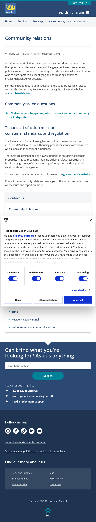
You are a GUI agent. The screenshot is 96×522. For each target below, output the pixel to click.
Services (23, 21)
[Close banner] (91, 220)
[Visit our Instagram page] (8, 432)
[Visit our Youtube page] (39, 432)
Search (66, 12)
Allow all (78, 299)
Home (8, 21)
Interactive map (20, 478)
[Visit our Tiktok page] (24, 432)
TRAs (15, 312)
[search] (48, 365)
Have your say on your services (67, 21)
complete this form (19, 93)
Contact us (55, 484)
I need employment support (27, 401)
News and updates (22, 472)
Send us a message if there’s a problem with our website (35, 451)
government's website (76, 174)
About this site (19, 484)
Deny (18, 299)
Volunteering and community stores (33, 327)
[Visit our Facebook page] (16, 432)
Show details (78, 290)
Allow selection (48, 299)
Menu (82, 12)
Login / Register (79, 2)
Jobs (52, 472)
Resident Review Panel (25, 319)
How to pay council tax (24, 391)
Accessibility (56, 478)
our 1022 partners (23, 235)
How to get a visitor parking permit (31, 396)
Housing (38, 21)
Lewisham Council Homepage (10, 8)
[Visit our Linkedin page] (31, 432)
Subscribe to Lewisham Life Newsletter (25, 442)
